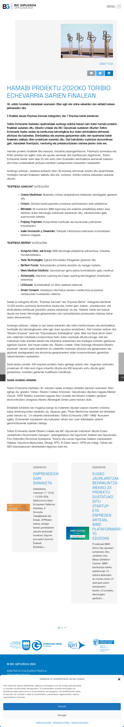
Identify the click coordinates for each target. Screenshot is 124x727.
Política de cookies (43, 723)
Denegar (62, 715)
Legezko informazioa (79, 723)
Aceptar (62, 706)
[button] (119, 679)
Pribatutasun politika (61, 723)
